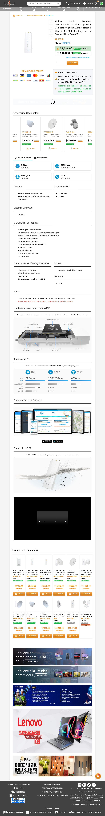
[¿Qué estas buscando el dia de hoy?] (42, 4)
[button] (73, 48)
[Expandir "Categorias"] (8, 9)
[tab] (22, 157)
